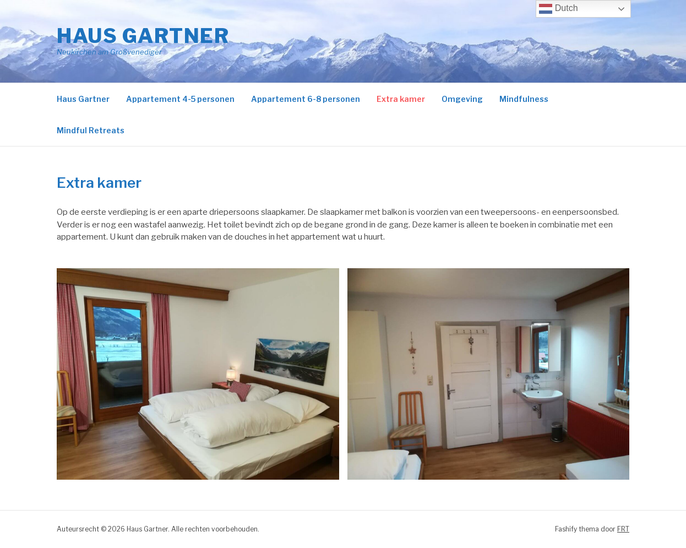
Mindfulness (523, 99)
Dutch (558, 8)
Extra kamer (401, 99)
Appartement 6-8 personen (305, 99)
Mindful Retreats (90, 130)
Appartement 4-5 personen (180, 99)
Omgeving (462, 99)
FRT (623, 529)
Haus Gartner (143, 36)
